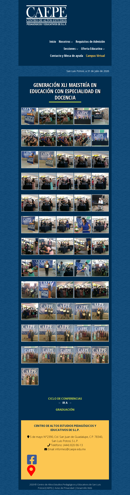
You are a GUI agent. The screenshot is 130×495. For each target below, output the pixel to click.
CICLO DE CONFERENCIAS (65, 398)
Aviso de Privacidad (64, 487)
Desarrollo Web (84, 487)
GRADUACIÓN (65, 409)
